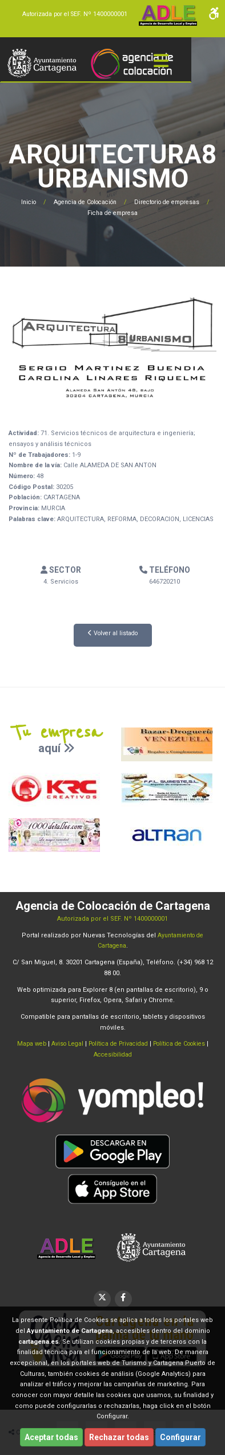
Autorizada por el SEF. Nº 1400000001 (72, 14)
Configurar (180, 1437)
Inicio (22, 202)
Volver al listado (112, 633)
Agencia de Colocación (84, 202)
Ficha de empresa (115, 213)
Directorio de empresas (174, 202)
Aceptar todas (51, 1437)
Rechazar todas (119, 1437)
